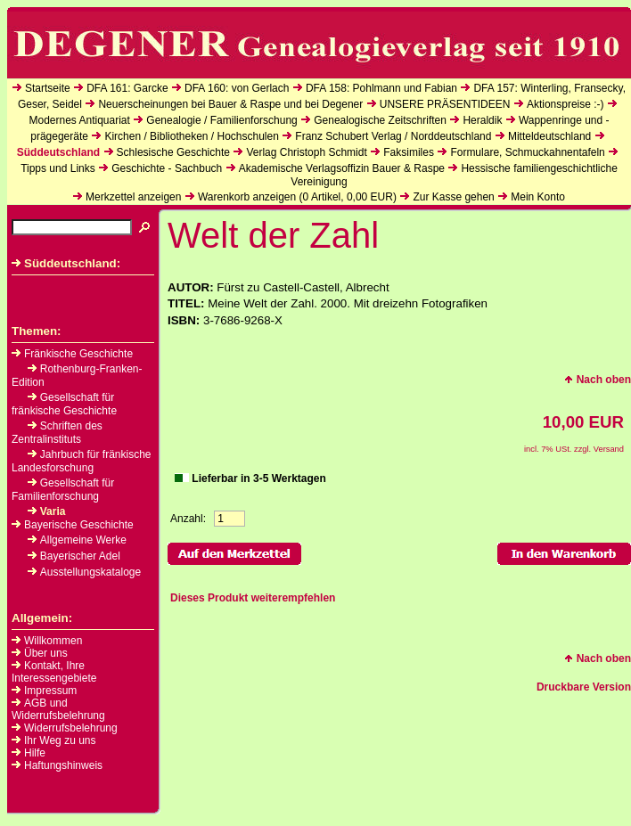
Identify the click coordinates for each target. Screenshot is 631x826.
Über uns (46, 653)
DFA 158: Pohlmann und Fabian (381, 88)
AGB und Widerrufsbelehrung (58, 709)
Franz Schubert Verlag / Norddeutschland (393, 136)
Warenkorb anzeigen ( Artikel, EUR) (297, 197)
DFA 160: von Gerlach (236, 88)
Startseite (47, 88)
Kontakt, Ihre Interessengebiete (54, 671)
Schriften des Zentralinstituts (57, 433)
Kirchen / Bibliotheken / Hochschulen (191, 136)
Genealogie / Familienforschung (221, 120)
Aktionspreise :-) (565, 104)
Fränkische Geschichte (72, 354)
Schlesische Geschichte (173, 152)
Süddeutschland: (66, 263)
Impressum (50, 690)
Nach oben (597, 379)
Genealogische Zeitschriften (380, 120)
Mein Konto (538, 197)
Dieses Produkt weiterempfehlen (252, 598)
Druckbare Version (584, 687)
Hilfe (34, 753)
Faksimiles (408, 152)
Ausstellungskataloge (84, 572)
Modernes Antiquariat (79, 120)
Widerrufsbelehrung (71, 728)
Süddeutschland (58, 152)
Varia (47, 511)
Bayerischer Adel (74, 556)
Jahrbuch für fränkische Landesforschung (82, 461)
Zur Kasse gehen (453, 197)
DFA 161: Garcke (127, 88)
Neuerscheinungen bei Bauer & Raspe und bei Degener (230, 104)
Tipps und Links (57, 168)
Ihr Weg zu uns (59, 740)
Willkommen (53, 640)
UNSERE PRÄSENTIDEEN (445, 104)
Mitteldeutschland (549, 136)
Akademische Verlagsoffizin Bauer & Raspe (342, 168)
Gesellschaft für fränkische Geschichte (64, 404)
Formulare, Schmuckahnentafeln (527, 152)
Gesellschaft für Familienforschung (63, 490)
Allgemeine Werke (77, 540)
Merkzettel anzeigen (133, 197)
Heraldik (482, 120)
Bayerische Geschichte (73, 525)
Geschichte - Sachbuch (166, 168)
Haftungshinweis (63, 765)
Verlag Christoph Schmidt (306, 152)
